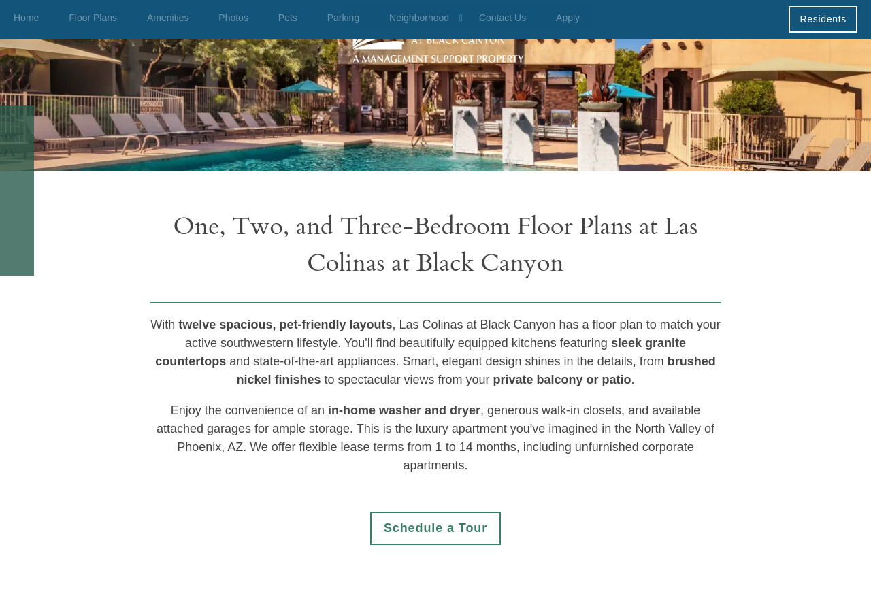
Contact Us (502, 17)
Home (26, 17)
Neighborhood (419, 17)
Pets (287, 17)
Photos (233, 17)
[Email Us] (17, 156)
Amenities (167, 17)
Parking (343, 17)
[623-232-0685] (17, 122)
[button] (823, 19)
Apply (568, 17)
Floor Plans (93, 17)
